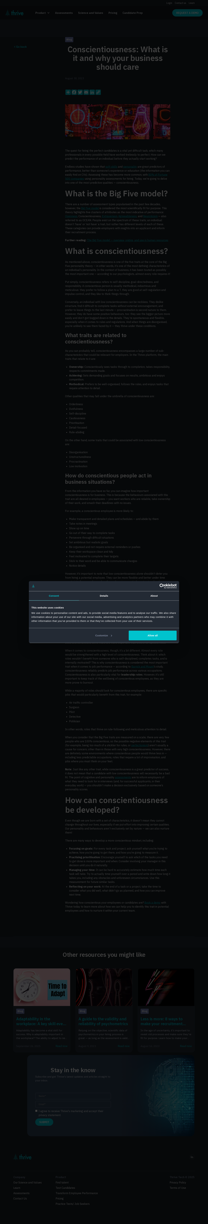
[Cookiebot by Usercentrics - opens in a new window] (162, 586)
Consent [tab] (54, 595)
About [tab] (154, 595)
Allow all (153, 635)
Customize (103, 635)
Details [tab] (104, 595)
